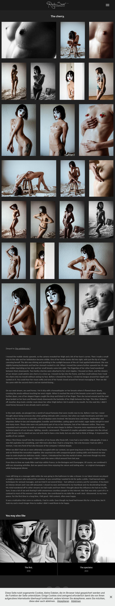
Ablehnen (76, 601)
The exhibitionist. (22, 348)
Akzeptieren (63, 601)
